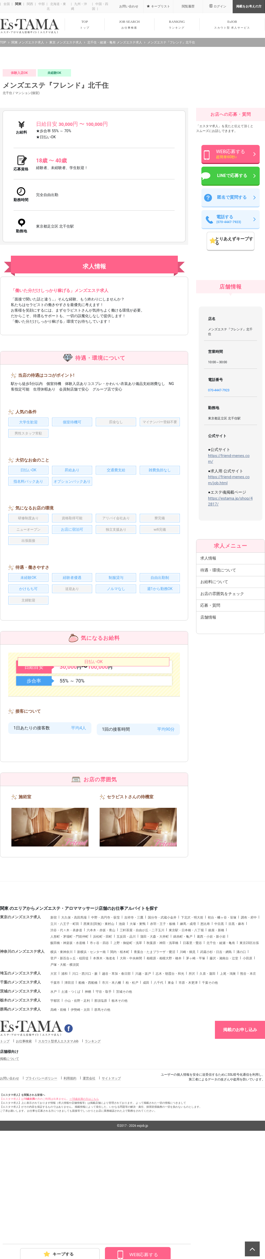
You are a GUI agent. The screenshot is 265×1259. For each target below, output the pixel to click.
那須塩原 (100, 1108)
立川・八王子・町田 (64, 1031)
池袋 (122, 1031)
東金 (171, 1090)
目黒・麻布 (236, 1031)
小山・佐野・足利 (77, 1108)
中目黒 (219, 1031)
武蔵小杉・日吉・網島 (216, 1059)
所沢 (192, 1081)
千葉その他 (210, 1090)
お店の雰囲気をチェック (222, 700)
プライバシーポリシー (41, 1185)
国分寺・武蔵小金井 (162, 1024)
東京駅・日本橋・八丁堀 (186, 1037)
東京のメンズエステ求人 (20, 1024)
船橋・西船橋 (88, 1090)
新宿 (53, 1024)
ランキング (93, 1148)
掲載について (9, 1166)
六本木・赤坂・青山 (101, 1037)
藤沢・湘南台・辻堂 (224, 1065)
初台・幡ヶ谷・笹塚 (222, 1024)
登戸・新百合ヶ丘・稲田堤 (69, 1065)
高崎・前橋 (58, 1117)
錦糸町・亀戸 (182, 1043)
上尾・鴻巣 (228, 1081)
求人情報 (208, 665)
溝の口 (241, 1059)
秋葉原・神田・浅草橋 (162, 1050)
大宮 (53, 1081)
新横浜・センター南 (91, 1059)
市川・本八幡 (111, 1090)
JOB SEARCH (129, 25)
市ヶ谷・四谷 (99, 1050)
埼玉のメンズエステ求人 (20, 1080)
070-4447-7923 (218, 497)
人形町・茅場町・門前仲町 (69, 1043)
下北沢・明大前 (192, 1024)
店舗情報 (208, 724)
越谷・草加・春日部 (116, 1081)
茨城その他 (124, 1099)
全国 (6, 4)
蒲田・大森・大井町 (154, 1043)
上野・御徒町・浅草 (127, 1050)
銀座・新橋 (216, 1037)
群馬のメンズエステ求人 (20, 1116)
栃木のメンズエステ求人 (20, 1107)
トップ (5, 1148)
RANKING (176, 25)
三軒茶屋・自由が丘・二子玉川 (142, 1037)
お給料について (214, 688)
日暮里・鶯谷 (192, 1050)
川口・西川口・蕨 (85, 1081)
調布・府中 (249, 1024)
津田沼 (69, 1090)
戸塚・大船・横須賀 (64, 1072)
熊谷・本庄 (248, 1081)
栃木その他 (119, 1108)
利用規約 (70, 1185)
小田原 (247, 1065)
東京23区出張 (249, 1050)
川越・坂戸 (143, 1081)
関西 (29, 4)
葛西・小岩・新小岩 (211, 1043)
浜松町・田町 (102, 1043)
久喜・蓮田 (207, 1081)
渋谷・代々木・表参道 (66, 1037)
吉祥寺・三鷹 (133, 1024)
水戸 (53, 1099)
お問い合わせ (9, 1185)
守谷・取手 (104, 1099)
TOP (84, 25)
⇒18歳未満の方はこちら (84, 1205)
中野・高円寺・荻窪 (105, 1024)
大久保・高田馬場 (74, 1024)
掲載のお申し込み (240, 1136)
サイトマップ (111, 1185)
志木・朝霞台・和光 (170, 1081)
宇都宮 (55, 1108)
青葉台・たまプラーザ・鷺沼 (154, 1059)
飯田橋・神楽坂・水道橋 (67, 1050)
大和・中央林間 (131, 1065)
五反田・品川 (126, 1043)
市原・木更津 (188, 1090)
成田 (146, 1090)
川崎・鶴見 (188, 1059)
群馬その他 (102, 1117)
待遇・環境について (218, 677)
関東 (17, 4)
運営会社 (89, 1185)
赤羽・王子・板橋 (162, 1031)
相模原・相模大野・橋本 (164, 1065)
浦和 (64, 1081)
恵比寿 (205, 1031)
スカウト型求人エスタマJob (58, 1148)
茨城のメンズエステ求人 (20, 1098)
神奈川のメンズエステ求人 (22, 1058)
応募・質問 (210, 712)
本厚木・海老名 (104, 1065)
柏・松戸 (132, 1090)
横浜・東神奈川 (61, 1059)
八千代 (158, 1090)
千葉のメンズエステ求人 (20, 1089)
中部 (41, 4)
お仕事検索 (24, 1148)
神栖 (88, 1099)
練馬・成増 (188, 1031)
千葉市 (55, 1090)
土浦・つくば (70, 1099)
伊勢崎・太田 (80, 1117)
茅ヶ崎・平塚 (195, 1065)
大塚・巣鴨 (137, 1031)
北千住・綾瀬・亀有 (220, 1050)
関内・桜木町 (119, 1059)
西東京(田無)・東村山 (98, 1031)
